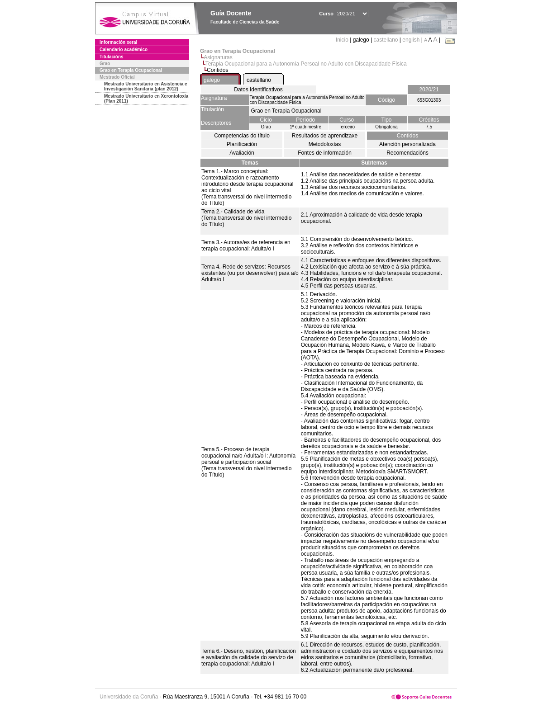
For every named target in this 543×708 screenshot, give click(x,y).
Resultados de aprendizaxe (324, 135)
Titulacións (112, 56)
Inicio (343, 40)
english (410, 40)
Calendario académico (124, 49)
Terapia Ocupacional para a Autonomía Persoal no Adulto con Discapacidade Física (306, 64)
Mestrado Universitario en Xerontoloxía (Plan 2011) (146, 99)
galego (212, 80)
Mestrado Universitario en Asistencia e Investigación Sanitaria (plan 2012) (145, 86)
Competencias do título (242, 135)
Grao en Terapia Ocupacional (131, 70)
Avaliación (241, 153)
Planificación (242, 144)
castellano (385, 40)
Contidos (407, 135)
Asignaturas (218, 57)
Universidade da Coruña (129, 697)
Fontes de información (325, 153)
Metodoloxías (325, 144)
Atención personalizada (407, 144)
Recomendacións (407, 153)
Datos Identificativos (258, 89)
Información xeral (118, 42)
